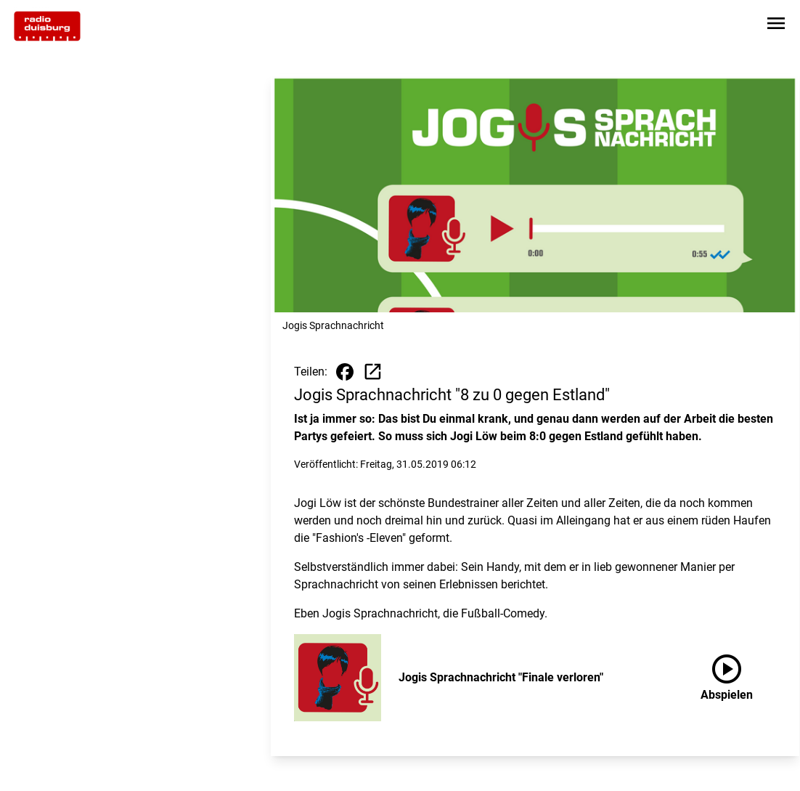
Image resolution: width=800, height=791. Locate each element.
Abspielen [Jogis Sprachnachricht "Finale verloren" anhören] (727, 675)
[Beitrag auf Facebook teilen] (345, 372)
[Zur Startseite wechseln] (47, 26)
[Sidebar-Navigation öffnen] (776, 26)
